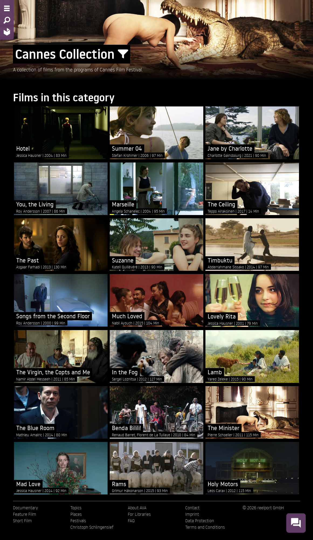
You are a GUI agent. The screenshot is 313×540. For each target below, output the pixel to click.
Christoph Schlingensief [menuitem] (91, 527)
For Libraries (139, 514)
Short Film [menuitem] (22, 520)
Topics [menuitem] (75, 507)
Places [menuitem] (76, 514)
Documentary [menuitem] (25, 507)
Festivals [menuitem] (78, 520)
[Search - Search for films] (6, 20)
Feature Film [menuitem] (24, 514)
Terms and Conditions (205, 527)
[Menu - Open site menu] (6, 8)
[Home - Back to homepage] (6, 31)
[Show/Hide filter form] (123, 54)
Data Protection (199, 520)
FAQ (131, 520)
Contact (192, 507)
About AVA (137, 507)
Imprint (192, 514)
